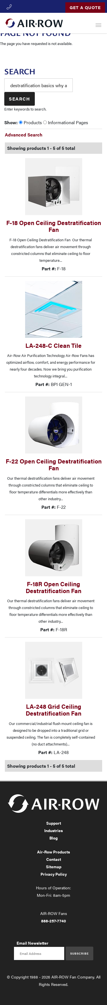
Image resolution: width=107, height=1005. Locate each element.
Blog (53, 838)
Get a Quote (85, 7)
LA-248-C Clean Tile (53, 345)
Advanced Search (24, 134)
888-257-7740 (53, 921)
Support (53, 823)
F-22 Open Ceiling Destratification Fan (54, 464)
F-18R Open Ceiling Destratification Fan (53, 587)
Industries (53, 830)
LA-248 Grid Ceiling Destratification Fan (53, 709)
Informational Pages (65, 122)
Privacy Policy (54, 874)
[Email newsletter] (39, 953)
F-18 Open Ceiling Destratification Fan (53, 226)
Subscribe (79, 953)
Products (30, 122)
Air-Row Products (53, 852)
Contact (53, 859)
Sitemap (53, 866)
